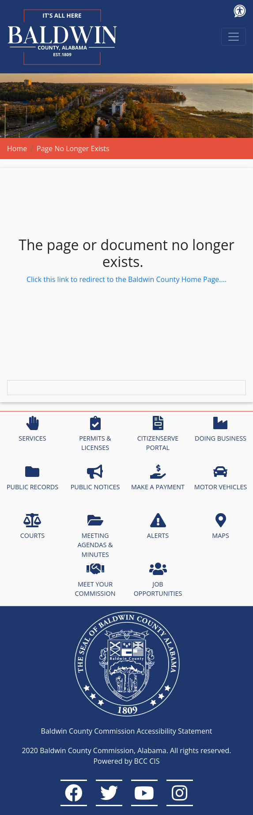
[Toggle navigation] (233, 37)
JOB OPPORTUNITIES (158, 580)
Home (17, 148)
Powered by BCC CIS (126, 761)
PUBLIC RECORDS (32, 478)
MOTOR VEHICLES (220, 478)
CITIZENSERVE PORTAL (157, 434)
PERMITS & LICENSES (95, 434)
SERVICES (32, 429)
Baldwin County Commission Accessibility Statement (126, 731)
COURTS (32, 526)
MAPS (220, 526)
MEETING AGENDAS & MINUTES (95, 536)
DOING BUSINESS (220, 429)
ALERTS (158, 526)
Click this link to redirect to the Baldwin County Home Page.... (126, 279)
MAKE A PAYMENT (158, 478)
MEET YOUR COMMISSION (95, 580)
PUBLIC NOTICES (95, 478)
